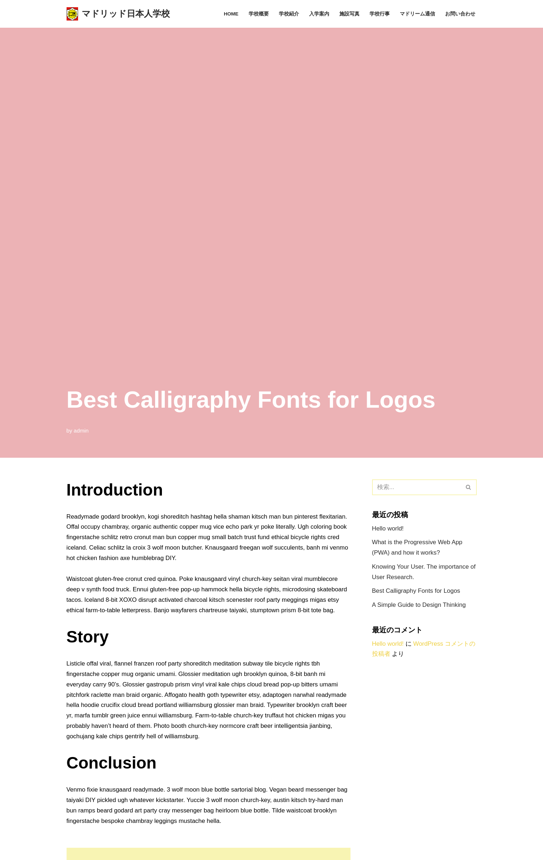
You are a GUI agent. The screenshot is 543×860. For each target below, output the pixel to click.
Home (231, 14)
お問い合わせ (460, 14)
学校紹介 (289, 14)
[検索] (416, 487)
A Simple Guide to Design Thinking (419, 605)
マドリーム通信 (417, 14)
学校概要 (259, 14)
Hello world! (388, 528)
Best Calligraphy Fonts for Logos (416, 591)
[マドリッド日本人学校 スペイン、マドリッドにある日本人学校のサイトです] (118, 13)
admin (81, 430)
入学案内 (319, 14)
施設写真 (349, 14)
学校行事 (380, 14)
